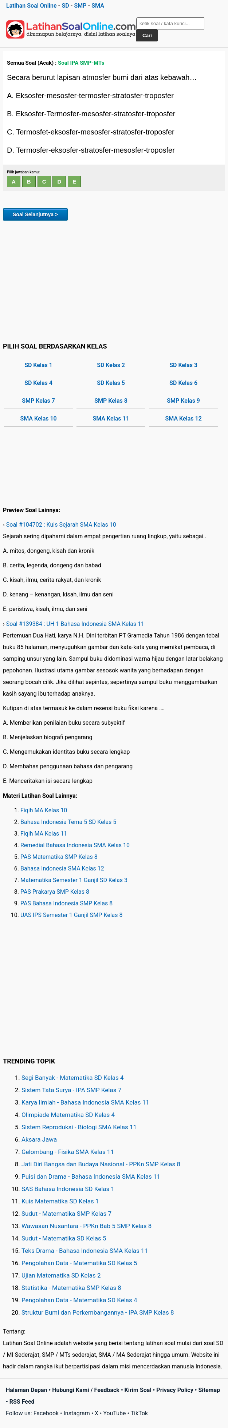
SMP (80, 5)
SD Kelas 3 (183, 365)
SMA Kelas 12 (183, 418)
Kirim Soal (138, 1390)
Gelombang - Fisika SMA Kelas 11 (67, 1151)
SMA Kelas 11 (111, 418)
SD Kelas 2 (111, 365)
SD (65, 5)
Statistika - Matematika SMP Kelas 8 (71, 1287)
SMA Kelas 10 (38, 418)
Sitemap (209, 1390)
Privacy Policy (174, 1390)
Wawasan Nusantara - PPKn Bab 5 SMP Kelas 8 (86, 1226)
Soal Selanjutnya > (35, 214)
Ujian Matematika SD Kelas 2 (61, 1275)
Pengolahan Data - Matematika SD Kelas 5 (79, 1263)
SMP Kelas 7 (38, 400)
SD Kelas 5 (111, 382)
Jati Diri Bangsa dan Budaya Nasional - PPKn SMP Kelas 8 (100, 1164)
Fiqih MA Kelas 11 (43, 833)
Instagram (76, 1413)
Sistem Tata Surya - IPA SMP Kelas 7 (71, 1090)
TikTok (139, 1413)
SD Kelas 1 (38, 365)
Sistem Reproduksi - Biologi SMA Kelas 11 (79, 1127)
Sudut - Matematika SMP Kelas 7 (66, 1213)
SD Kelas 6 (183, 382)
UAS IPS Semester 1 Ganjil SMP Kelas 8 (71, 915)
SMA (97, 5)
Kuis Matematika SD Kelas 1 (60, 1201)
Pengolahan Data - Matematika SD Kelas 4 (79, 1300)
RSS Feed (22, 1401)
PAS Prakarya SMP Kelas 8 (54, 891)
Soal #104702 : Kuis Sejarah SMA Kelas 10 (61, 524)
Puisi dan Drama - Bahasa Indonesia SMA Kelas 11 (90, 1176)
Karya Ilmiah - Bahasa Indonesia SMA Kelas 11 (85, 1102)
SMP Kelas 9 (183, 400)
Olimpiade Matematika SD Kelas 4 (68, 1114)
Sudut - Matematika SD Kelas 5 (63, 1238)
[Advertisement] (114, 280)
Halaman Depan (26, 1390)
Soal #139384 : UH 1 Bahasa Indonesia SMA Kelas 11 (75, 623)
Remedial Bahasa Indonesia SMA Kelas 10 (75, 845)
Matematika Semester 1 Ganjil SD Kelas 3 (73, 880)
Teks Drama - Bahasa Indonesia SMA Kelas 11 (84, 1250)
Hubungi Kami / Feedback (85, 1390)
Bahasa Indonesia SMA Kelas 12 (62, 868)
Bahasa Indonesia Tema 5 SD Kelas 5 (68, 821)
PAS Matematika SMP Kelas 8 (59, 856)
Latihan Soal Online (31, 5)
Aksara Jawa (39, 1139)
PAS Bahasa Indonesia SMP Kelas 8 (66, 903)
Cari (147, 35)
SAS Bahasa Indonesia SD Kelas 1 (67, 1188)
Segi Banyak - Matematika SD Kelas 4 (72, 1077)
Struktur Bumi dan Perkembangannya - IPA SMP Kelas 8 (97, 1312)
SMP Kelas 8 (110, 400)
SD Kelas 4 (38, 382)
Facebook (46, 1413)
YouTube (114, 1413)
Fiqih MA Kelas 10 (43, 810)
